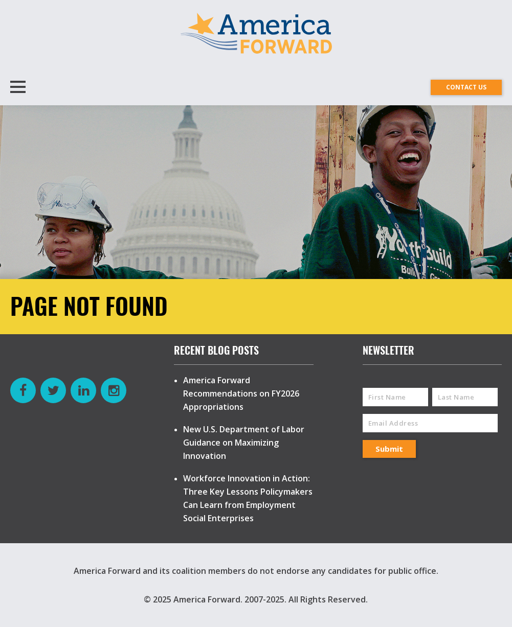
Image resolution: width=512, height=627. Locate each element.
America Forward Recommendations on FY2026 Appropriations (241, 393)
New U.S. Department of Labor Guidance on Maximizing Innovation (243, 442)
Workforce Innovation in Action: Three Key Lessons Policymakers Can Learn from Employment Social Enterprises (248, 498)
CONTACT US (466, 87)
